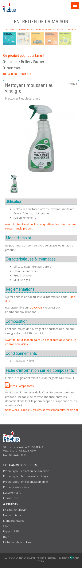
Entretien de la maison (49, 29)
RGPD (7, 537)
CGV (6, 526)
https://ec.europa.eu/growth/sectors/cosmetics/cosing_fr (41, 410)
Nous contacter (13, 515)
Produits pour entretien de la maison (26, 471)
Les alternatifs (12, 492)
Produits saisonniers (16, 487)
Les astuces (10, 498)
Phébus (71, 29)
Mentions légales (13, 521)
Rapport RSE (11, 531)
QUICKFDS (36, 307)
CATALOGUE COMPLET (17, 74)
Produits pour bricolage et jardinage (25, 476)
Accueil (10, 29)
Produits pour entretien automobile (25, 482)
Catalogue (25, 29)
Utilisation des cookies (17, 542)
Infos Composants (19, 386)
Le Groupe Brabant (15, 510)
